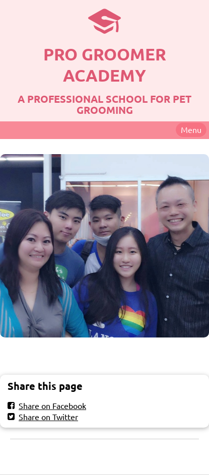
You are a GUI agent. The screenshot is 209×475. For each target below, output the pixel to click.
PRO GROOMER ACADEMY (104, 65)
